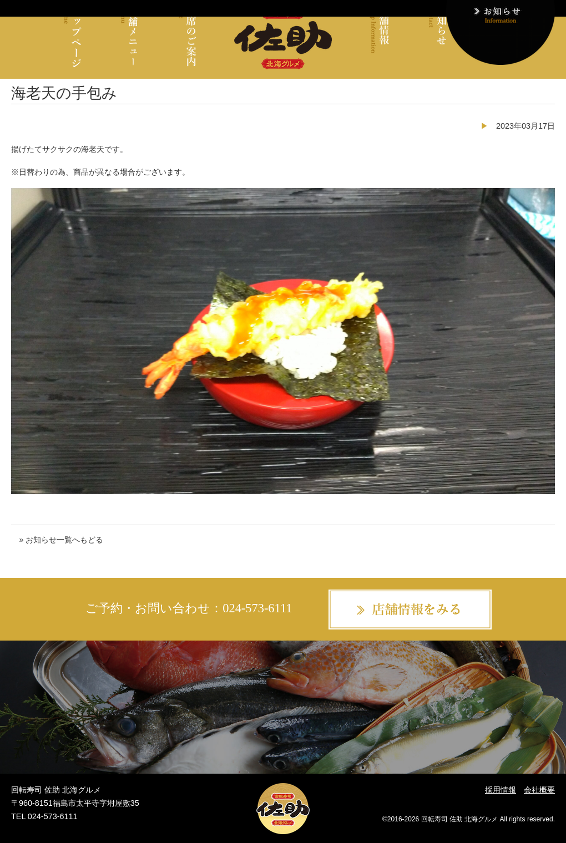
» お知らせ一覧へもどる (61, 539)
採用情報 (500, 789)
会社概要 (539, 789)
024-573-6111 (257, 608)
